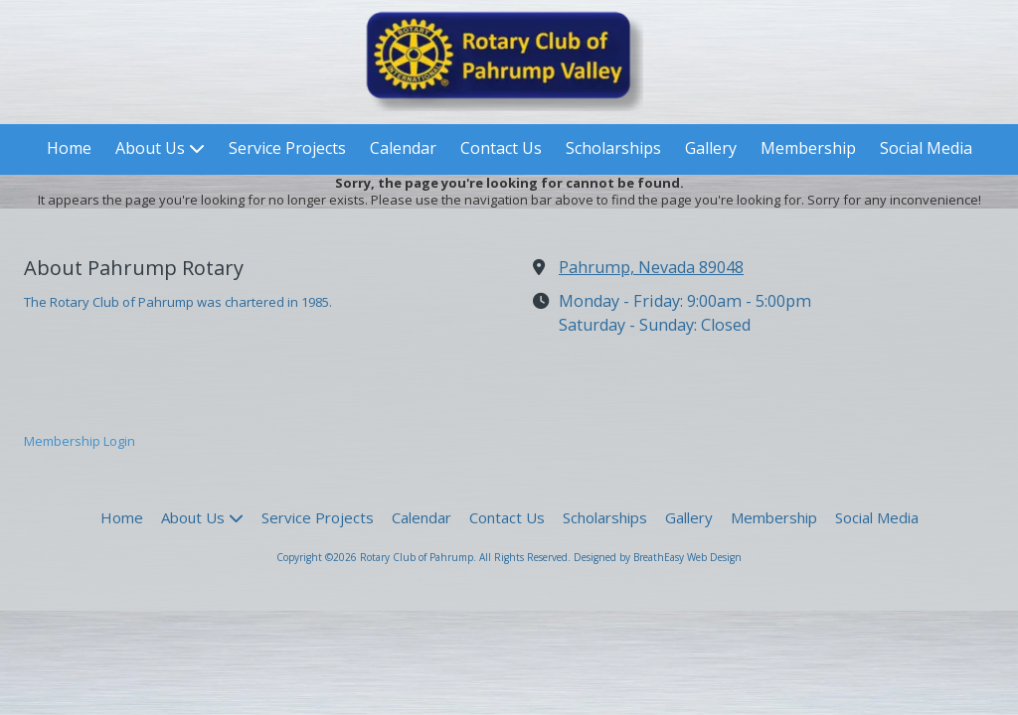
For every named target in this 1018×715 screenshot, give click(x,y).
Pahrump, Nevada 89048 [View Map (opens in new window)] (651, 267)
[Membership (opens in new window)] (808, 149)
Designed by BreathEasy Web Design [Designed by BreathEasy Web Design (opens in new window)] (658, 557)
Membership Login (79, 441)
